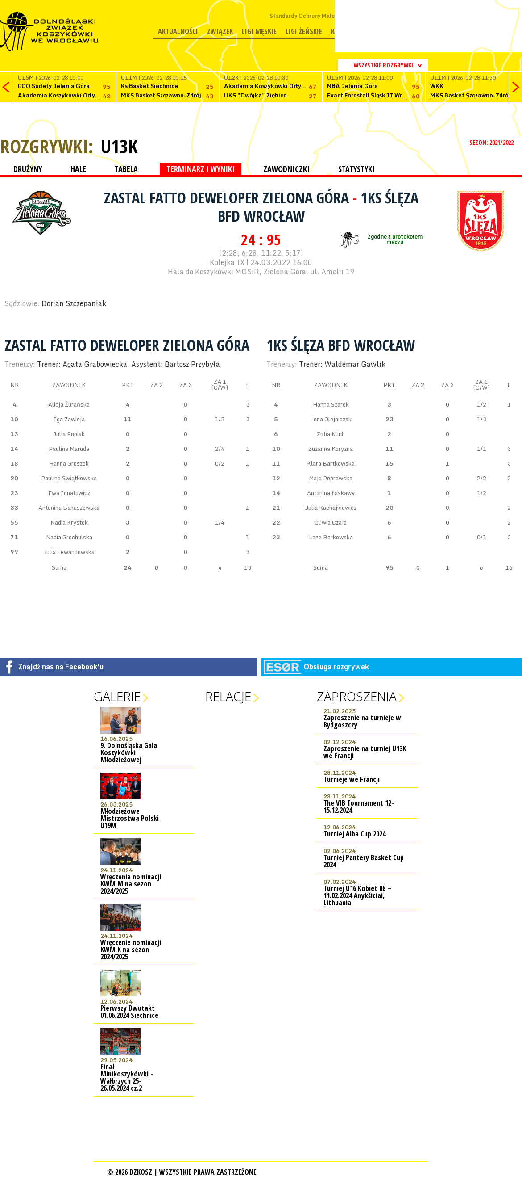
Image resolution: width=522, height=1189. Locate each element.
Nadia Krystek (69, 522)
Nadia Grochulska (69, 537)
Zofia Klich (331, 434)
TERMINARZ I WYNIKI (200, 169)
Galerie (117, 696)
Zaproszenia (357, 696)
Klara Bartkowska (331, 463)
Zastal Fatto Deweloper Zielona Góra (228, 197)
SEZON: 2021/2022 (492, 142)
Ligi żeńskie (304, 31)
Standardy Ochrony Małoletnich (311, 16)
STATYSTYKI (356, 169)
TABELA (126, 169)
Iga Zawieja (69, 419)
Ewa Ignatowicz (69, 493)
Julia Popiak (69, 434)
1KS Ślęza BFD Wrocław (340, 345)
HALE (78, 169)
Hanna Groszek (69, 463)
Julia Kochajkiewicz (330, 508)
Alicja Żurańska (69, 404)
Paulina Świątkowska (69, 478)
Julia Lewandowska (69, 552)
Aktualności (178, 31)
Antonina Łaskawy (331, 493)
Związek (220, 31)
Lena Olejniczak (331, 419)
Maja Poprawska (330, 478)
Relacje (228, 696)
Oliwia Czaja (331, 522)
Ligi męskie (259, 31)
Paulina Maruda (69, 449)
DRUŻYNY (27, 169)
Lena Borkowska (331, 537)
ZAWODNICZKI (286, 169)
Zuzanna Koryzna (330, 449)
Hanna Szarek (331, 404)
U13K (119, 146)
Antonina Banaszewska (68, 508)
